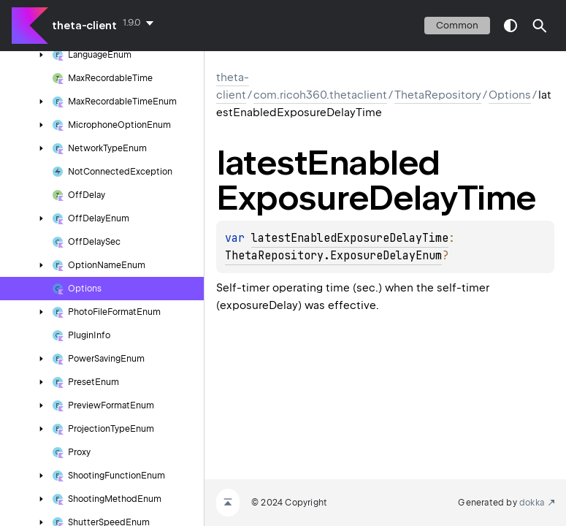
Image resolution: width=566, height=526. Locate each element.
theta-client (84, 25)
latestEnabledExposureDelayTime (349, 238)
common (457, 25)
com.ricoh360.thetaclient (320, 95)
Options (510, 95)
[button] (539, 25)
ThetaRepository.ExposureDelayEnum (333, 255)
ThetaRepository (437, 95)
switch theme (510, 25)
